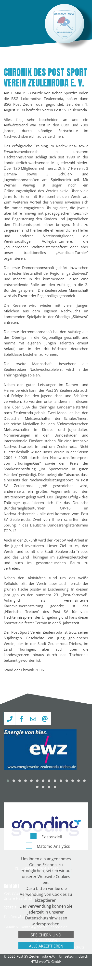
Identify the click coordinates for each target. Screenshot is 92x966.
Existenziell (51, 956)
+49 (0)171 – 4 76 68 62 (39, 916)
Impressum (46, 947)
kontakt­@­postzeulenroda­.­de (44, 927)
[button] (8, 780)
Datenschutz (74, 947)
